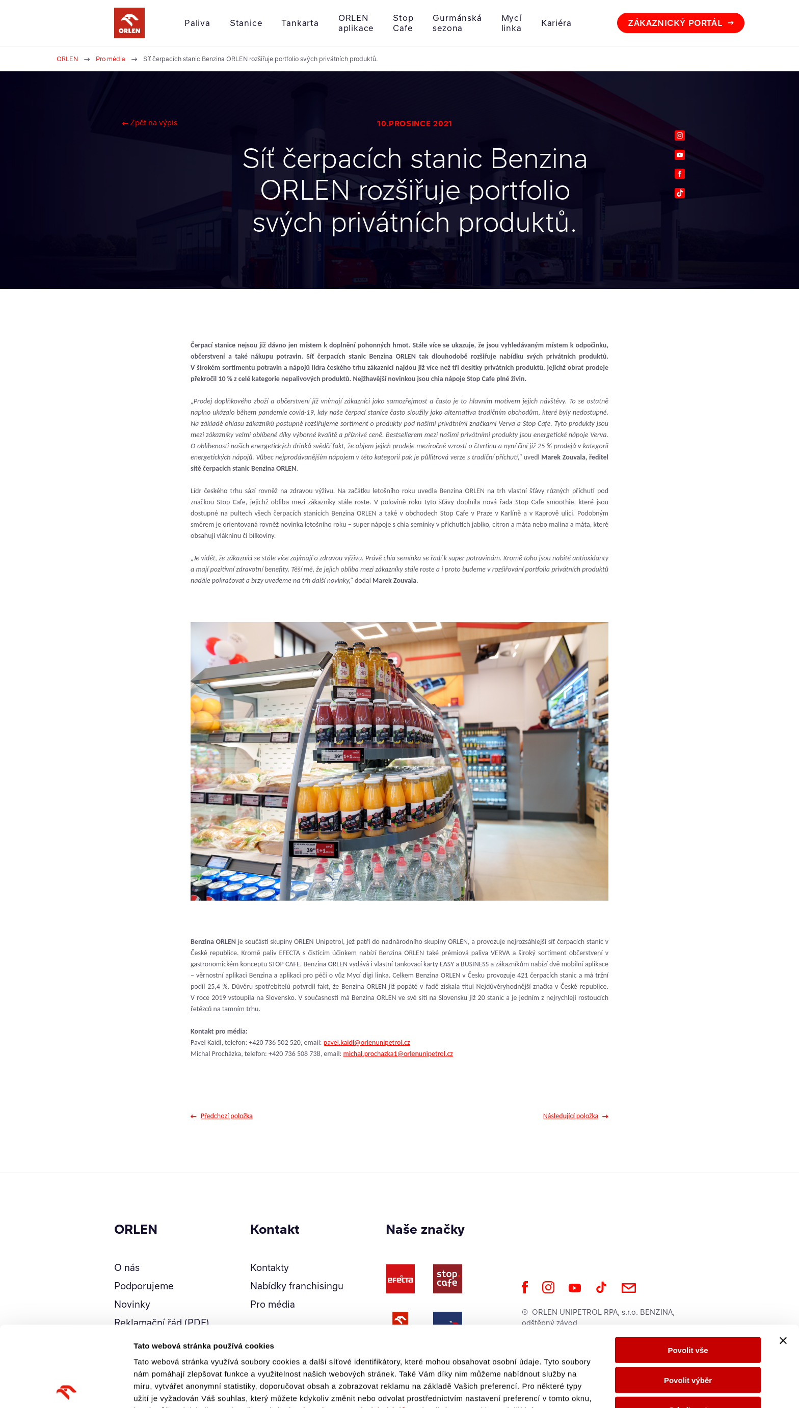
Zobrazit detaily (538, 1388)
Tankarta (299, 23)
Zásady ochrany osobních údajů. (345, 1330)
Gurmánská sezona (457, 23)
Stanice (246, 23)
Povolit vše (688, 1269)
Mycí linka (511, 23)
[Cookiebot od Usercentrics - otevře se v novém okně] (66, 1388)
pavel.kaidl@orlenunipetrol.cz (367, 1042)
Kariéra (556, 23)
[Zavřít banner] (783, 1260)
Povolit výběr (688, 1299)
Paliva (197, 23)
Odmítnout (688, 1329)
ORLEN (67, 59)
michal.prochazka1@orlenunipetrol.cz (398, 1053)
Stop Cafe (403, 23)
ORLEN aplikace (356, 23)
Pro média (110, 59)
